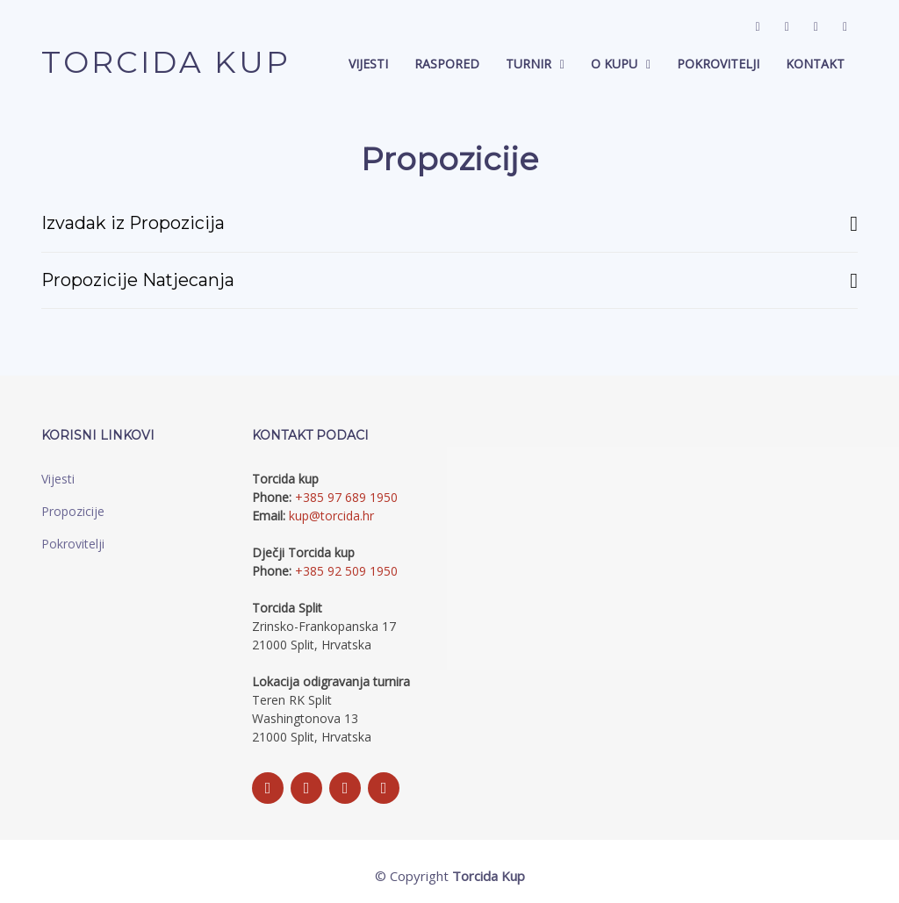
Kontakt (815, 64)
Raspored (446, 64)
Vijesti (368, 64)
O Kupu (614, 64)
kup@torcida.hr (331, 516)
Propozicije (72, 512)
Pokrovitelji (718, 64)
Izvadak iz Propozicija (449, 223)
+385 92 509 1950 (346, 571)
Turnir (528, 64)
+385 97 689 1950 (346, 498)
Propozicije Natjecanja (449, 280)
